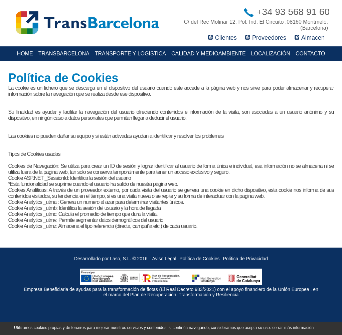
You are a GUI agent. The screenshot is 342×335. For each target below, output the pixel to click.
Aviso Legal (164, 258)
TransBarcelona (64, 53)
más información (299, 327)
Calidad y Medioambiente (208, 53)
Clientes (222, 37)
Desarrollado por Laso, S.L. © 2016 (111, 258)
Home (25, 53)
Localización (270, 53)
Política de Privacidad (245, 258)
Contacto (310, 53)
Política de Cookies (200, 258)
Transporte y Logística (130, 53)
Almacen (310, 37)
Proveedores (265, 37)
